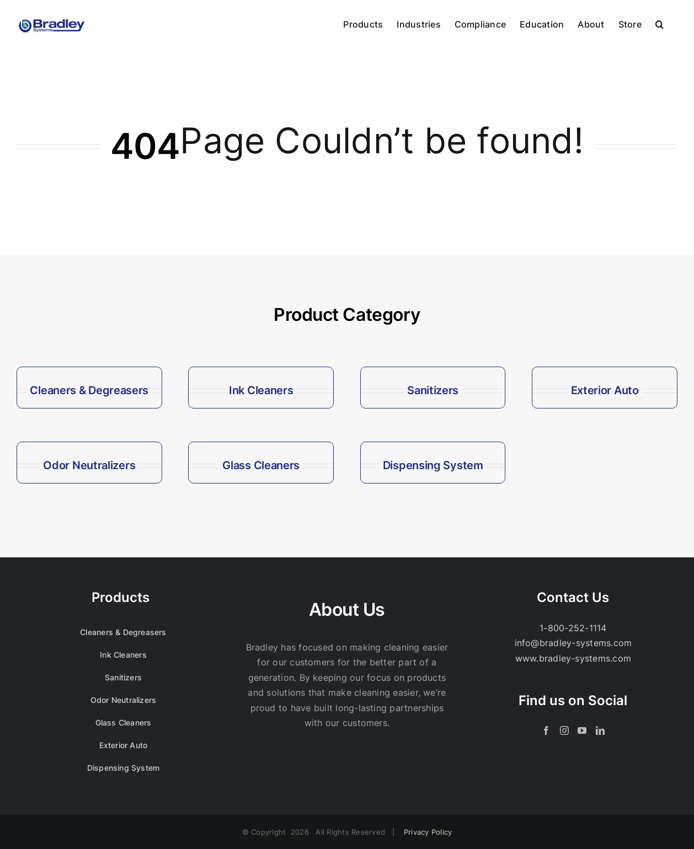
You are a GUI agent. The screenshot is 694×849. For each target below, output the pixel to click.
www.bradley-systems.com (573, 658)
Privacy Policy (428, 831)
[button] (659, 23)
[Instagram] (564, 730)
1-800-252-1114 (573, 627)
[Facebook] (546, 730)
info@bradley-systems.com (573, 642)
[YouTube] (582, 730)
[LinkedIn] (600, 730)
